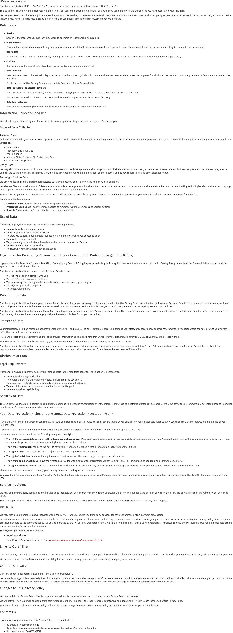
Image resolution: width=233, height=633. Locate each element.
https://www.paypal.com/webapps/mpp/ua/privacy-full (74, 540)
